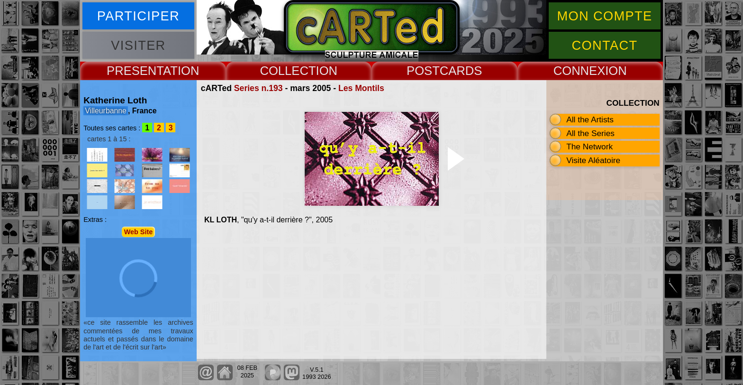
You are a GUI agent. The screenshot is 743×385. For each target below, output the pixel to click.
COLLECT (288, 70)
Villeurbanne (106, 111)
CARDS (461, 70)
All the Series (590, 133)
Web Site (138, 232)
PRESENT (135, 70)
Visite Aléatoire (593, 160)
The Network (589, 146)
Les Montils (361, 88)
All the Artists (590, 119)
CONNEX (579, 70)
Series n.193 (258, 88)
